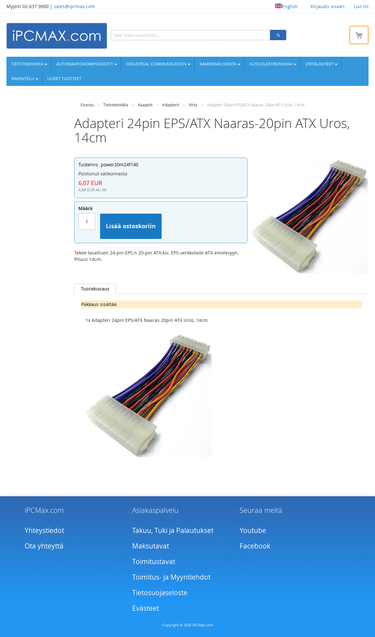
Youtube (253, 530)
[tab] (95, 289)
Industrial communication (157, 64)
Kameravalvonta (218, 64)
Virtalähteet (320, 64)
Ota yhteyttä (44, 545)
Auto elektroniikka (271, 64)
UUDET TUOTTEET (64, 78)
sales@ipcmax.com (74, 6)
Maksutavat (150, 545)
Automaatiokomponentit (85, 64)
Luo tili (361, 6)
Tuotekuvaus (95, 289)
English (286, 6)
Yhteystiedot (44, 530)
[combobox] (190, 35)
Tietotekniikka (27, 64)
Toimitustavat (153, 561)
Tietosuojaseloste (160, 592)
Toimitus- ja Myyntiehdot (171, 577)
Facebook (255, 545)
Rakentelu (23, 78)
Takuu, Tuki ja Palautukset (172, 530)
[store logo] (56, 36)
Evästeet (145, 608)
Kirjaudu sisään (328, 6)
